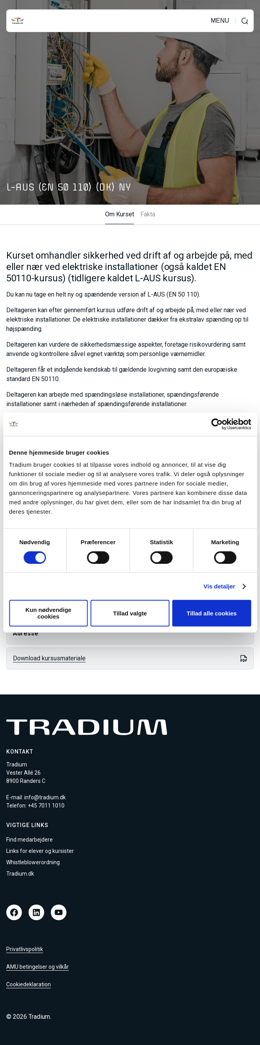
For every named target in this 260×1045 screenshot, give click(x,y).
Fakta (147, 214)
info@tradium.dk (45, 797)
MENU (220, 21)
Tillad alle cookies (211, 613)
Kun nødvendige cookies (48, 613)
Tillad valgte (130, 613)
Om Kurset (119, 214)
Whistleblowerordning (33, 862)
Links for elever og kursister (40, 851)
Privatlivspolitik (24, 949)
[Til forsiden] (17, 20)
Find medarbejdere (29, 839)
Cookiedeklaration (28, 984)
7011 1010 (51, 805)
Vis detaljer (219, 586)
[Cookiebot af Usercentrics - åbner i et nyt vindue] (217, 424)
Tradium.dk (20, 874)
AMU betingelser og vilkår (37, 967)
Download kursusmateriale (49, 658)
